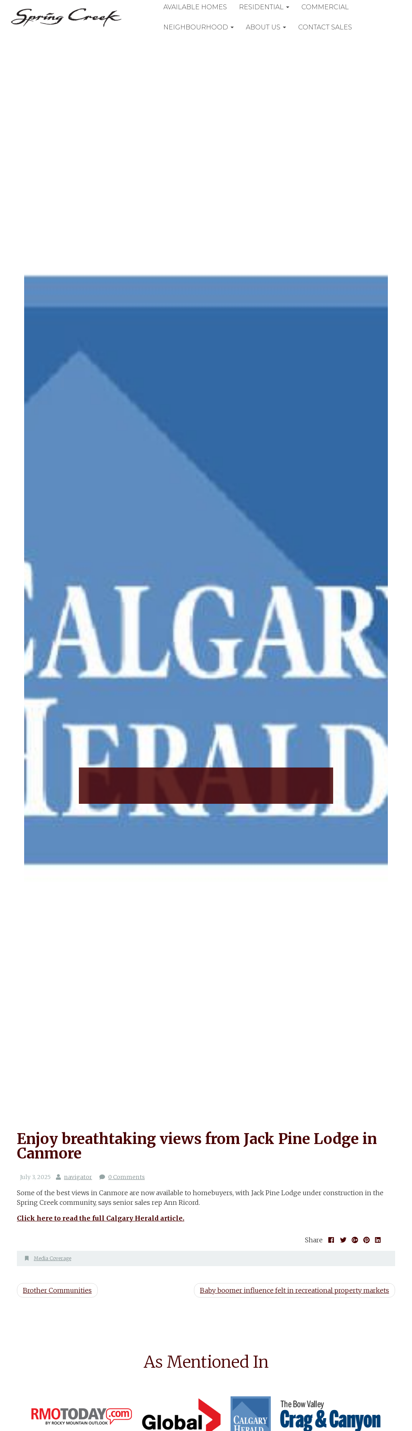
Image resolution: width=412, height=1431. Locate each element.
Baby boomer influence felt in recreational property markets (294, 1290)
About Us (269, 27)
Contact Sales (329, 27)
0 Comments (126, 1177)
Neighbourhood (202, 27)
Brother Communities (57, 1290)
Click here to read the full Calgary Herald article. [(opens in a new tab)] (100, 1218)
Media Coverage (52, 1258)
